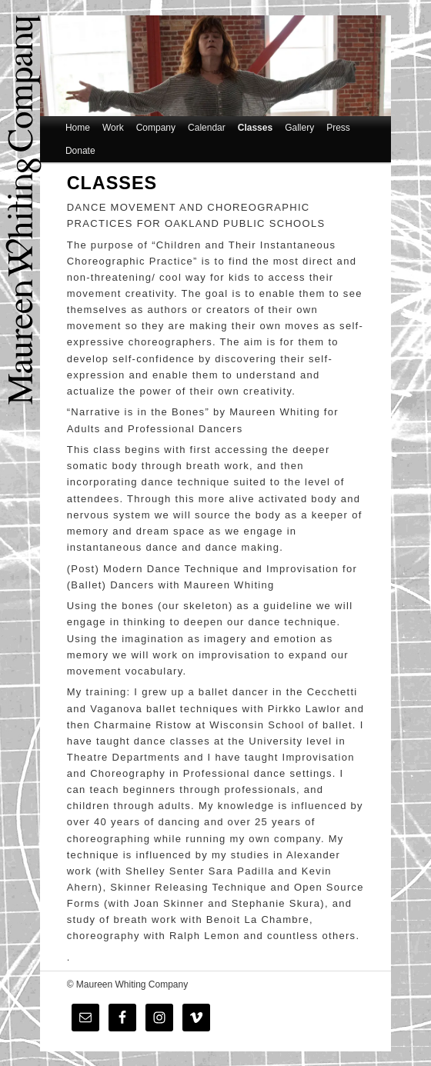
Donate (80, 150)
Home (77, 127)
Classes (255, 127)
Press (338, 127)
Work (113, 127)
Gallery (299, 127)
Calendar (207, 127)
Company (155, 127)
